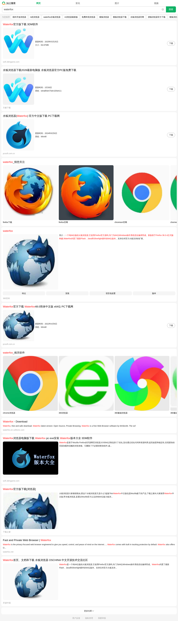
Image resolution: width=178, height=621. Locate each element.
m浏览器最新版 (71, 17)
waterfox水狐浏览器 (51, 17)
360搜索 (9, 3)
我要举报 (102, 618)
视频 (156, 3)
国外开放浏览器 (19, 17)
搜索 (171, 9)
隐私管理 (89, 618)
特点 (24, 293)
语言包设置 (110, 293)
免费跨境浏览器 (88, 17)
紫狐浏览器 (104, 17)
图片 (117, 3)
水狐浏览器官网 (137, 17)
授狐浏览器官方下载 (156, 17)
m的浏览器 (35, 17)
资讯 (78, 3)
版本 (154, 293)
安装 (67, 293)
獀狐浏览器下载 (120, 17)
